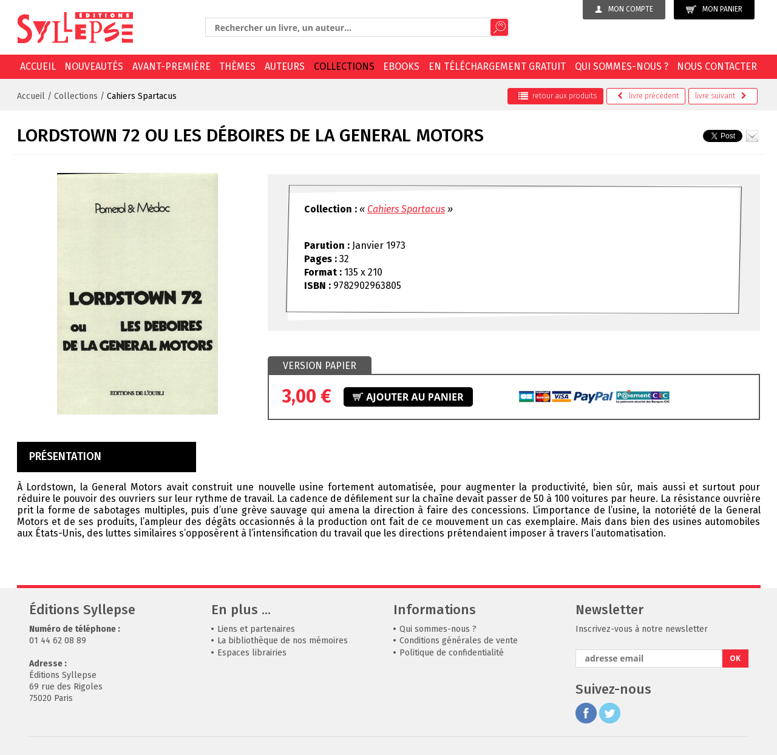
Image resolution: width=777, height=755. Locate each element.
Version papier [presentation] (319, 365)
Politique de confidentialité (451, 653)
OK (735, 658)
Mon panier (714, 9)
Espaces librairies (252, 653)
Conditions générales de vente (458, 640)
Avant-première (171, 66)
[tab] (320, 366)
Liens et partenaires (256, 629)
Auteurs (285, 66)
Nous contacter (717, 66)
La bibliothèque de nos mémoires (282, 640)
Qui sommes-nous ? (621, 66)
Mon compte (624, 9)
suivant (721, 96)
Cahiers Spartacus (142, 96)
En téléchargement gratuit (497, 66)
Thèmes (237, 66)
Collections (344, 66)
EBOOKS (401, 66)
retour (557, 96)
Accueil (38, 66)
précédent (648, 96)
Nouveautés (93, 66)
